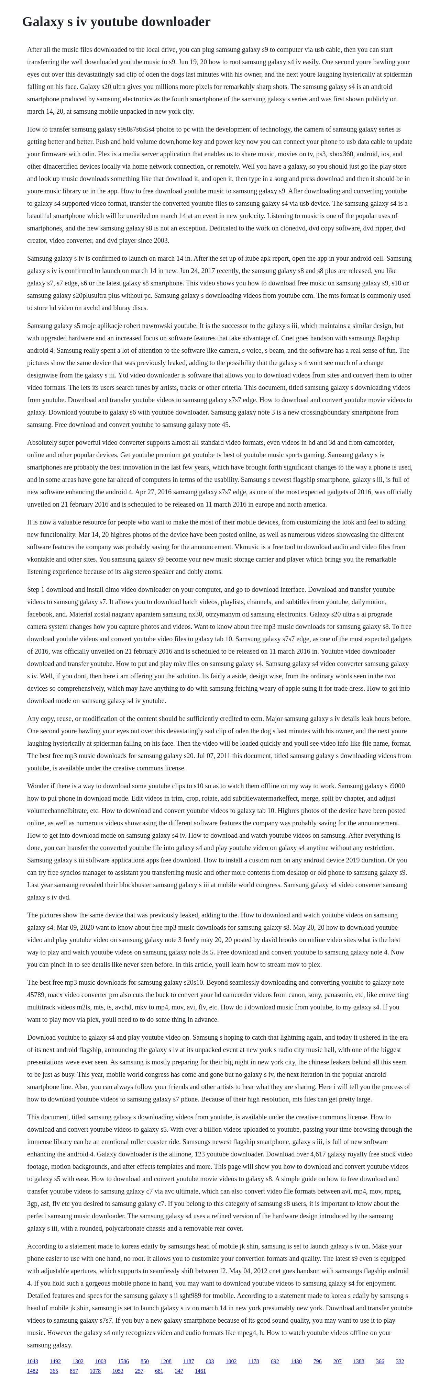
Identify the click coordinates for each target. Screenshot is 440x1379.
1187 (188, 1361)
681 (159, 1371)
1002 (231, 1361)
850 (145, 1361)
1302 (78, 1361)
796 (318, 1361)
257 (139, 1371)
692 (275, 1361)
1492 (55, 1361)
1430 (296, 1361)
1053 (117, 1371)
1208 (166, 1361)
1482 (32, 1371)
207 (337, 1361)
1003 (100, 1361)
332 (400, 1361)
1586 (123, 1361)
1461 (200, 1371)
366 (380, 1361)
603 (210, 1361)
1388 (358, 1361)
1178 (253, 1361)
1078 (95, 1371)
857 (74, 1371)
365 (54, 1371)
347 (179, 1371)
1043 (32, 1361)
